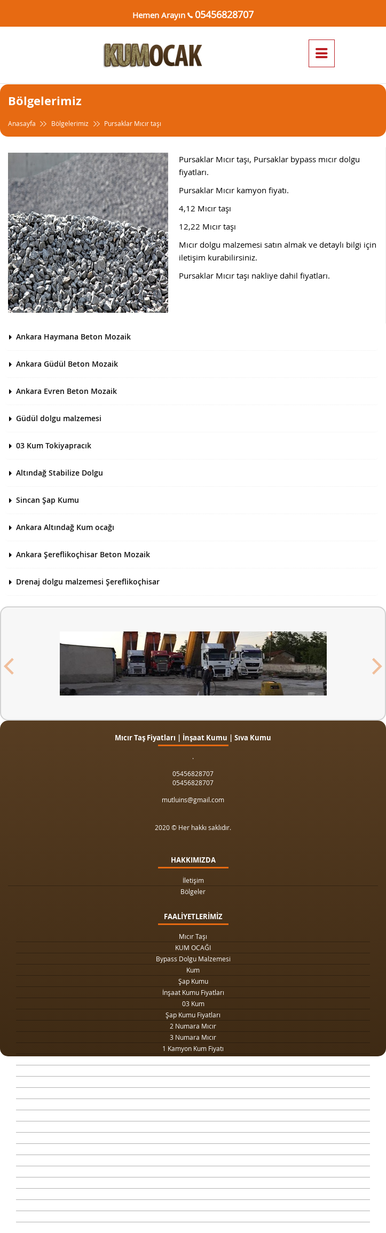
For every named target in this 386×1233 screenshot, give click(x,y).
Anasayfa (28, 123)
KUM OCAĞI (193, 947)
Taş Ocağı (193, 1127)
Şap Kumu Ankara (193, 1138)
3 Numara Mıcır (193, 1037)
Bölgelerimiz (70, 123)
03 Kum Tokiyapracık (53, 445)
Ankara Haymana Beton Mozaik (73, 336)
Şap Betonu (193, 1183)
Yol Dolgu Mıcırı (193, 1093)
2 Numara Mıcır (193, 1026)
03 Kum (193, 1003)
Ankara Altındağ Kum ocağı (65, 527)
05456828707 (224, 14)
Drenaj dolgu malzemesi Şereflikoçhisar (88, 581)
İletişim (193, 880)
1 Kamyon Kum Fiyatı (193, 1048)
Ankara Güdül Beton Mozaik (67, 364)
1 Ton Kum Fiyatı (193, 1059)
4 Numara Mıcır (193, 1115)
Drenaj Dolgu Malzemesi (193, 1070)
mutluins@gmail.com (193, 799)
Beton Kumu (193, 1149)
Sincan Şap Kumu (47, 500)
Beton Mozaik (193, 1194)
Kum (193, 970)
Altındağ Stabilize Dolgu (59, 473)
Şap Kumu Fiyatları (193, 1014)
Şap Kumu (193, 981)
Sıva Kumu (193, 1171)
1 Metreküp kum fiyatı (193, 1104)
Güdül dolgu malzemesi (58, 418)
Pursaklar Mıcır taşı (126, 123)
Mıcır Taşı (193, 936)
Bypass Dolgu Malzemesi (193, 958)
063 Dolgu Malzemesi (193, 1216)
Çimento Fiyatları (193, 1205)
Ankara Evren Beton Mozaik (66, 391)
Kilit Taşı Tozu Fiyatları (193, 1082)
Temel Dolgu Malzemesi (193, 1160)
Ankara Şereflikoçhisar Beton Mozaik (83, 554)
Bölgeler (193, 891)
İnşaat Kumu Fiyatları (193, 992)
